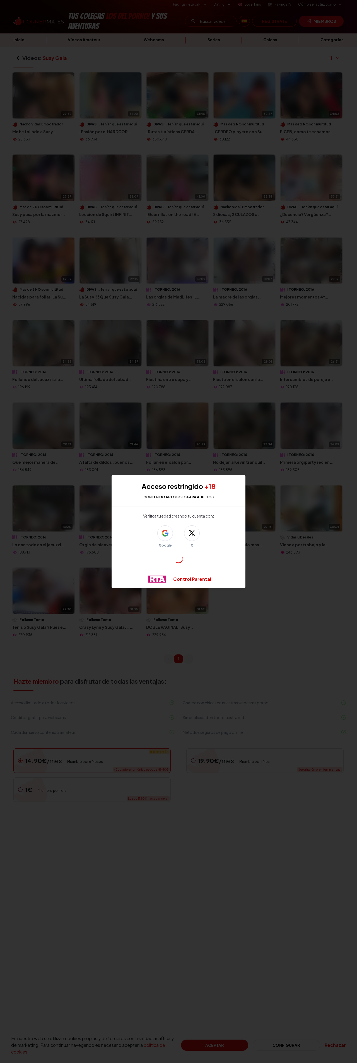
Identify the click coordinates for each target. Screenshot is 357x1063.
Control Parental (192, 579)
